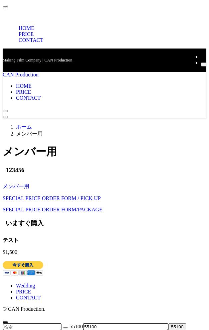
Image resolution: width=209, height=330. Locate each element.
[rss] (203, 57)
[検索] (203, 64)
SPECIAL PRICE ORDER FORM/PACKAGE (53, 209)
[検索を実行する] (65, 328)
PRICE (23, 291)
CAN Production (21, 74)
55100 (76, 326)
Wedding (25, 285)
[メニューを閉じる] (5, 7)
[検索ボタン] (5, 111)
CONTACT (31, 40)
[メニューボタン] (5, 117)
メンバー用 (16, 186)
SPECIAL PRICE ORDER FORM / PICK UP (52, 198)
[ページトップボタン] (5, 322)
